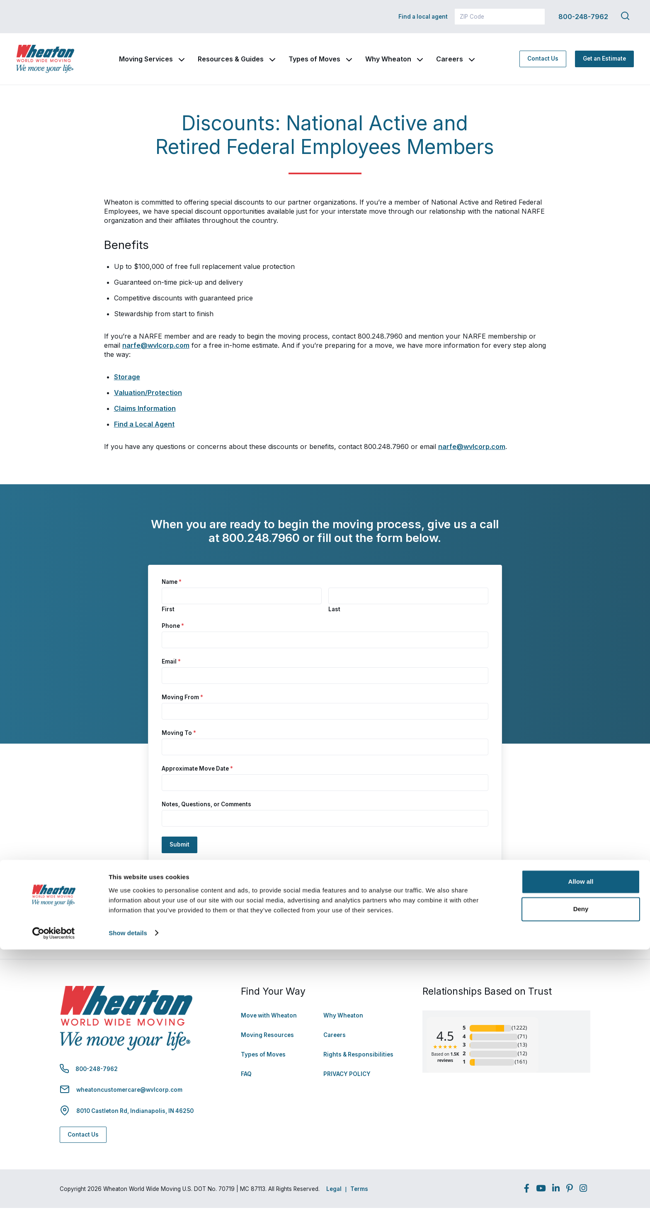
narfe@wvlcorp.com (155, 357)
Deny (581, 1179)
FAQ (246, 1086)
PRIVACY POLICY (347, 1086)
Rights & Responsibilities (358, 1067)
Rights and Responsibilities (306, 933)
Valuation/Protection (148, 404)
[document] (325, 543)
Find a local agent (423, 16)
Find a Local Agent (144, 436)
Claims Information (145, 420)
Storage (127, 389)
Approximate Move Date (197, 781)
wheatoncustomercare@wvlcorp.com (129, 1101)
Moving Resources (267, 1047)
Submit (179, 857)
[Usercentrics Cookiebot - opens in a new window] (53, 1204)
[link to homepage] (57, 65)
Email (171, 674)
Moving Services (171, 65)
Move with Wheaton (269, 1028)
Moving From (182, 709)
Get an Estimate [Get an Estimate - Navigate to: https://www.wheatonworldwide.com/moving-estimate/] (604, 64)
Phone (173, 638)
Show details (128, 1203)
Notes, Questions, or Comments (206, 816)
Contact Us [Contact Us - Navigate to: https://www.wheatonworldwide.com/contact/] (542, 64)
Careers (474, 65)
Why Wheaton (413, 65)
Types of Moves (339, 65)
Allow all (581, 1152)
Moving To (179, 745)
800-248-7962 (583, 16)
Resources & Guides (256, 65)
